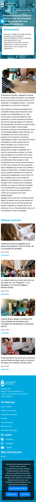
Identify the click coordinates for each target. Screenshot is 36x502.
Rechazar (12, 494)
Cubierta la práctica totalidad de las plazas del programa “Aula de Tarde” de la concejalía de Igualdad (17, 246)
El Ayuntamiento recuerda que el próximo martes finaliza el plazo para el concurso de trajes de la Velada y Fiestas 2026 (18, 360)
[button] (2, 21)
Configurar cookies (18, 488)
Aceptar (24, 494)
